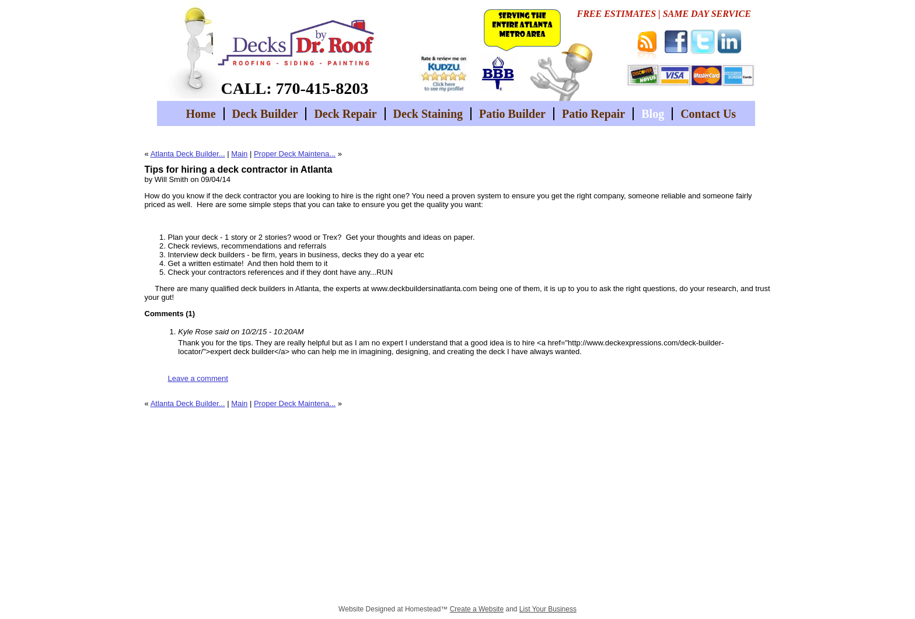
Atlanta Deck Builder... (188, 153)
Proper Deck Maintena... (295, 153)
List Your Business (548, 609)
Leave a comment (198, 378)
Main (239, 153)
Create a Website (477, 609)
